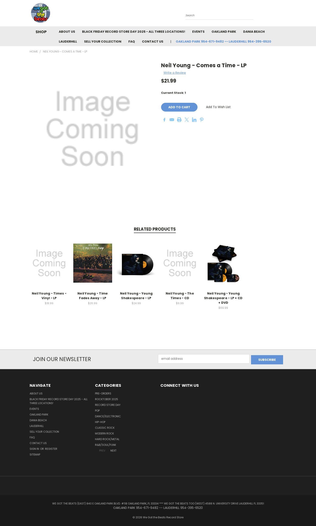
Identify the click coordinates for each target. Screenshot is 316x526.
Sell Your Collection (102, 41)
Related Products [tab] (155, 229)
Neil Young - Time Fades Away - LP (92, 295)
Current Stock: (173, 93)
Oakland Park (224, 31)
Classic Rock (105, 427)
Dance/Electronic (108, 415)
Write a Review (174, 72)
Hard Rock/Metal (107, 438)
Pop (97, 410)
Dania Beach (254, 31)
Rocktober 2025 (106, 398)
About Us (67, 31)
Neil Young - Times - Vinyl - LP (49, 295)
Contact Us (152, 41)
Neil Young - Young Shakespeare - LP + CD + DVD (223, 298)
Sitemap (35, 454)
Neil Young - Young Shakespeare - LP (136, 295)
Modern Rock (104, 432)
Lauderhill (68, 41)
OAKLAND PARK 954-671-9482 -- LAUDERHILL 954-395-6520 (223, 41)
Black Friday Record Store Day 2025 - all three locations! (133, 31)
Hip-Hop (100, 421)
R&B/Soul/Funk (105, 444)
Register (51, 448)
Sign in (35, 448)
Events (198, 31)
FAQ (131, 41)
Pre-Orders (103, 392)
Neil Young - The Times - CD (180, 295)
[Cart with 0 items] (285, 14)
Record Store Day (107, 404)
